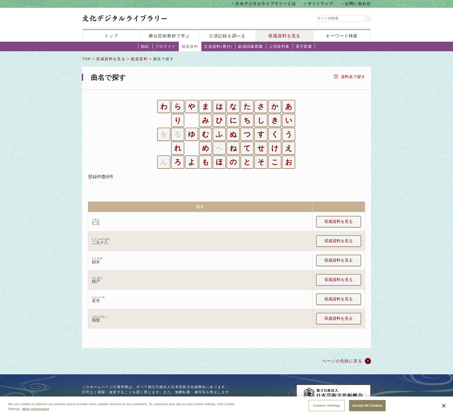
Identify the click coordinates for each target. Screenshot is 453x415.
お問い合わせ (358, 3)
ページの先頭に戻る (342, 361)
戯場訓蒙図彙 (250, 46)
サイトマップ (321, 3)
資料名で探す (353, 76)
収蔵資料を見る (284, 35)
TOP (86, 59)
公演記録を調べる (227, 35)
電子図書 (304, 46)
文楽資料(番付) (218, 46)
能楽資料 (190, 46)
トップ (111, 35)
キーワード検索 (342, 35)
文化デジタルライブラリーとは (265, 3)
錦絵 (145, 46)
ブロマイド (165, 46)
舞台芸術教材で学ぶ (169, 35)
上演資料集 (279, 46)
